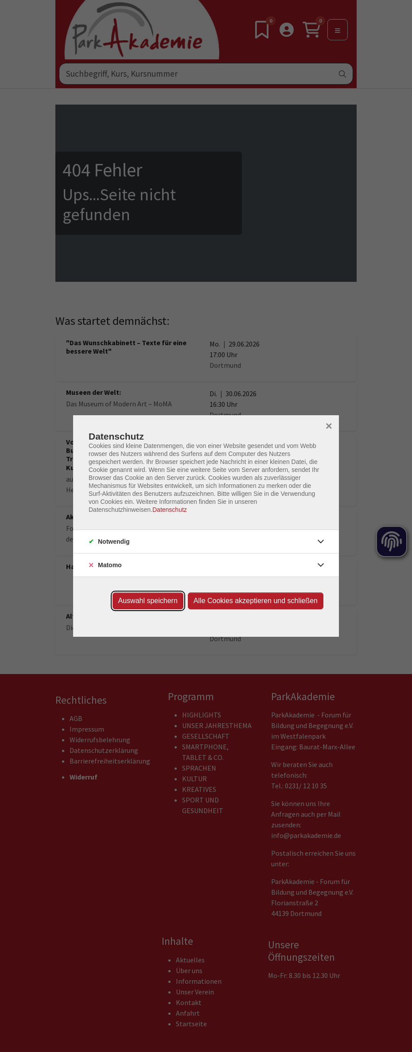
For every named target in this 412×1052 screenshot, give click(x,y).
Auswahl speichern (148, 600)
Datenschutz (169, 509)
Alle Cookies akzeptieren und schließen (256, 600)
